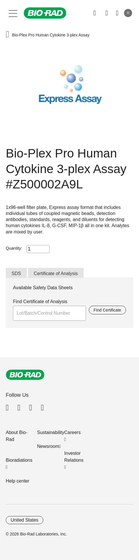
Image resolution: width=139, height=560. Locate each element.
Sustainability (50, 432)
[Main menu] (13, 13)
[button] (7, 34)
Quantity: (14, 248)
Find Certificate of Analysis (40, 301)
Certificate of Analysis (56, 273)
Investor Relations (74, 457)
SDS (16, 273)
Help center (17, 481)
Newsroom (48, 446)
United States (24, 520)
